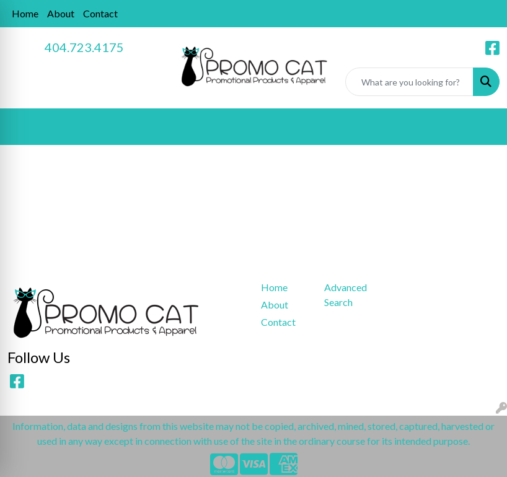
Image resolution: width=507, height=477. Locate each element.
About (60, 13)
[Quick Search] (409, 82)
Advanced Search (345, 294)
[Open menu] (482, 127)
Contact (100, 13)
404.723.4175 (84, 47)
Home (25, 13)
